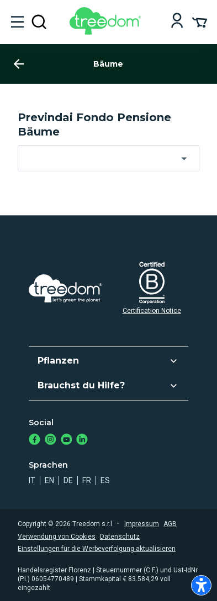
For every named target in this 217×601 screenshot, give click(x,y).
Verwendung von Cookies (57, 536)
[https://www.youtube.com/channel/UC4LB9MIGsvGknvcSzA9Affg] (66, 440)
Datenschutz (120, 536)
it (32, 480)
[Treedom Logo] (107, 31)
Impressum (141, 524)
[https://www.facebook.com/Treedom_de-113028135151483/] (34, 440)
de (68, 480)
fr (86, 480)
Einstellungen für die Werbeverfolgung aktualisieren (97, 549)
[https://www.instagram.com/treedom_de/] (50, 440)
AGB (170, 524)
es (105, 480)
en (49, 480)
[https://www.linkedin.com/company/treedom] (82, 440)
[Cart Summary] (199, 21)
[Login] (177, 22)
